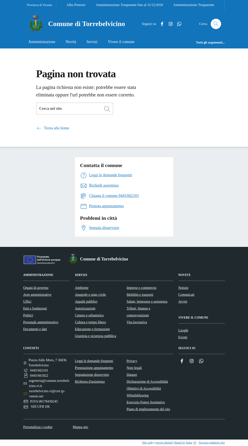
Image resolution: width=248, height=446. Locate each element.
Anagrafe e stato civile (90, 294)
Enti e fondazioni (35, 308)
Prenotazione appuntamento (94, 368)
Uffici (27, 301)
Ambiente (82, 288)
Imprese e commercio (142, 288)
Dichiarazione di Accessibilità (147, 381)
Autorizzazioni (85, 308)
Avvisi (182, 301)
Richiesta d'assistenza (90, 381)
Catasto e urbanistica (89, 315)
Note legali (134, 368)
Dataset (132, 374)
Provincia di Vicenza (39, 5)
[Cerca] (107, 108)
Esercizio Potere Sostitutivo (146, 402)
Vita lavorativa (137, 322)
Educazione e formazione (92, 329)
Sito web (147, 442)
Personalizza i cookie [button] (38, 427)
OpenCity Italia (183, 442)
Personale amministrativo (40, 322)
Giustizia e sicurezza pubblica (95, 336)
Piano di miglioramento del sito (148, 409)
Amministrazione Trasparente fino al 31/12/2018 (129, 5)
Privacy (132, 361)
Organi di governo (35, 288)
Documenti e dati (35, 329)
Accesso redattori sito (212, 442)
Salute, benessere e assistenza (147, 301)
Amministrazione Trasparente (193, 5)
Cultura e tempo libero (90, 322)
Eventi (182, 337)
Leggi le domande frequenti (94, 361)
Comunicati (186, 294)
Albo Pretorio (76, 5)
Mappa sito (80, 427)
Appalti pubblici (86, 301)
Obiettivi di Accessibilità (144, 388)
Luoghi (183, 330)
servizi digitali (164, 442)
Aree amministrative (37, 294)
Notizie (183, 288)
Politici (28, 315)
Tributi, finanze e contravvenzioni (138, 312)
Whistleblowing (138, 395)
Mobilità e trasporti (140, 294)
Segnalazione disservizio (92, 374)
